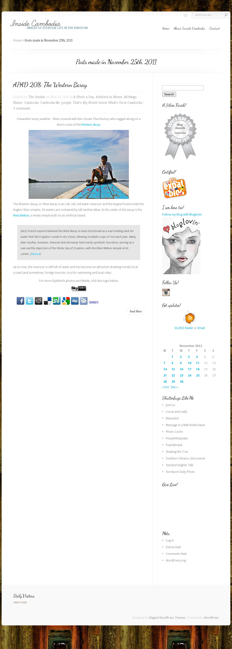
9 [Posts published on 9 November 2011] (181, 363)
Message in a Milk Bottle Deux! (185, 425)
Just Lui (170, 405)
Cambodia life (50, 102)
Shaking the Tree (177, 451)
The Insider (37, 96)
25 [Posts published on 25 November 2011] (197, 375)
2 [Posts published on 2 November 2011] (181, 357)
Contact (214, 28)
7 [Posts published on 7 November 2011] (164, 363)
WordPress (211, 617)
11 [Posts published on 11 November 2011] (197, 363)
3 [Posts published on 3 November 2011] (189, 357)
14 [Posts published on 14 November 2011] (165, 369)
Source (35, 254)
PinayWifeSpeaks (177, 438)
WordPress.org (176, 560)
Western (90, 124)
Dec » (174, 387)
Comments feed (176, 554)
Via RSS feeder (184, 328)
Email (201, 328)
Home (165, 28)
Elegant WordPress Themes (167, 617)
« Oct (165, 387)
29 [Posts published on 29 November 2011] (173, 381)
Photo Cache (174, 431)
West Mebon (21, 215)
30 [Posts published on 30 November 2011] (181, 381)
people (66, 102)
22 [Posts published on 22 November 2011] (173, 375)
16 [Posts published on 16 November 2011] (181, 369)
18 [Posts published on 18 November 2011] (197, 369)
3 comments (21, 108)
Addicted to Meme (109, 96)
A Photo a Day (83, 96)
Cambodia (31, 102)
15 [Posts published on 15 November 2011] (173, 369)
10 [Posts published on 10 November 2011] (189, 363)
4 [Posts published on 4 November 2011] (197, 357)
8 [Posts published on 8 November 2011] (172, 363)
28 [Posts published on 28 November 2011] (165, 381)
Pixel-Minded (174, 445)
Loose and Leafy (176, 411)
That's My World (85, 102)
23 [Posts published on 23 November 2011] (181, 375)
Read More (136, 311)
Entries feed (173, 547)
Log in (170, 540)
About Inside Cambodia (189, 28)
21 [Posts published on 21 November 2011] (165, 375)
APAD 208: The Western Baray (50, 85)
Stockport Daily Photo (180, 472)
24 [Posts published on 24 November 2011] (189, 375)
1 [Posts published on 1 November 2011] (172, 357)
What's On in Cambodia (125, 102)
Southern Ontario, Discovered (185, 458)
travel (103, 102)
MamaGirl (172, 418)
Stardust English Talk (179, 465)
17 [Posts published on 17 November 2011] (189, 369)
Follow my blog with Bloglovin (182, 214)
